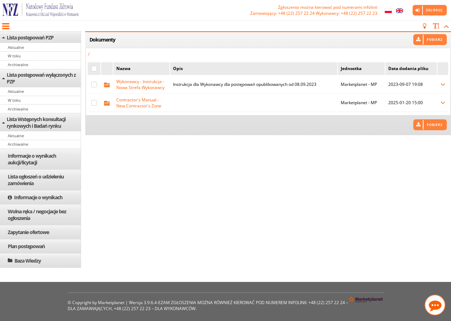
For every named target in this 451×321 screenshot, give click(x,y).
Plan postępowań (26, 246)
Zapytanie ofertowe (28, 232)
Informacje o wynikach (38, 197)
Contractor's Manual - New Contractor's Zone (138, 103)
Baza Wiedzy (27, 260)
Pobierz (435, 39)
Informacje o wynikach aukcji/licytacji (32, 159)
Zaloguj (434, 10)
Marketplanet (111, 303)
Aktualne (16, 47)
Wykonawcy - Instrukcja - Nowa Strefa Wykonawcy (140, 84)
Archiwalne (18, 64)
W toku (14, 55)
